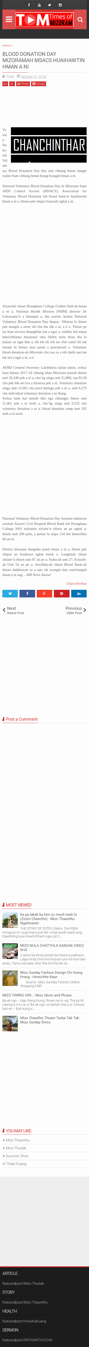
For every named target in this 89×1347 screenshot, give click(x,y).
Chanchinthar (76, 583)
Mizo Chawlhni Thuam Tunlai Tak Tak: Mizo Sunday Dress (50, 1020)
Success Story (17, 1156)
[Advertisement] (44, 108)
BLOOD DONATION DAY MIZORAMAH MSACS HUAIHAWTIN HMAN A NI (43, 60)
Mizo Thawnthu (18, 1140)
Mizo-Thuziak (16, 1148)
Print (23, 83)
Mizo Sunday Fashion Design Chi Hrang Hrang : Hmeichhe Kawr (51, 974)
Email (38, 83)
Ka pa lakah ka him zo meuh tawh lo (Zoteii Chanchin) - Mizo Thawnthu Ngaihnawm (48, 918)
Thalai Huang (16, 1164)
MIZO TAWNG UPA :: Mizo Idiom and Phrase (37, 995)
